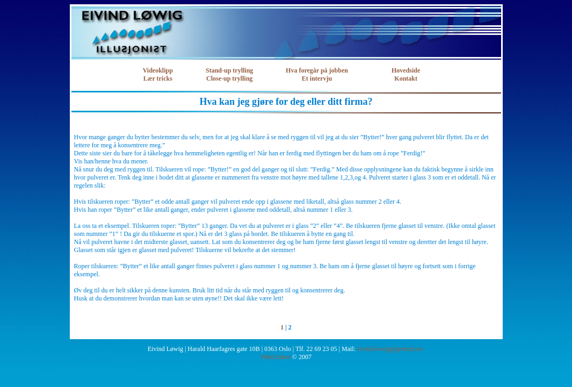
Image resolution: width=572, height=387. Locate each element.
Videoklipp (158, 70)
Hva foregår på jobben (317, 70)
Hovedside (406, 70)
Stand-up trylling (229, 70)
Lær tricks (157, 78)
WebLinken (275, 357)
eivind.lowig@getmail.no (390, 349)
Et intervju (317, 78)
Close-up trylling (229, 78)
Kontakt (405, 78)
